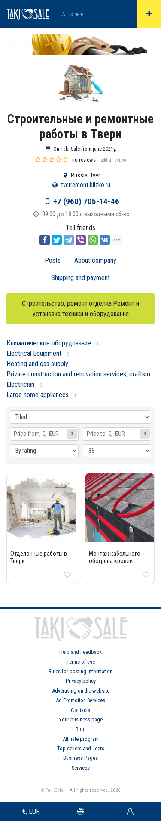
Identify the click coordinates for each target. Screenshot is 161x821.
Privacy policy (81, 681)
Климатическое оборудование (48, 343)
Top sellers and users (80, 748)
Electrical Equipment (33, 353)
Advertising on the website (80, 690)
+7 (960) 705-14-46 (86, 201)
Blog (81, 729)
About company (95, 260)
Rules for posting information (80, 671)
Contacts (80, 710)
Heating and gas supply (37, 364)
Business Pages (80, 758)
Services (81, 768)
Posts (53, 260)
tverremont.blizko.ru (85, 185)
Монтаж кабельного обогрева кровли (114, 557)
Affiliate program (81, 739)
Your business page (81, 719)
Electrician (20, 384)
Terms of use (81, 662)
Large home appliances (37, 395)
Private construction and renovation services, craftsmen (81, 374)
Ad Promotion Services (80, 700)
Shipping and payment (80, 278)
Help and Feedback (80, 652)
